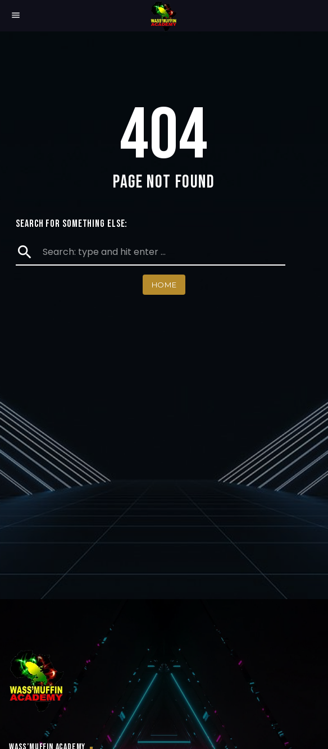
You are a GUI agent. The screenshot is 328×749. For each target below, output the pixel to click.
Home (164, 284)
